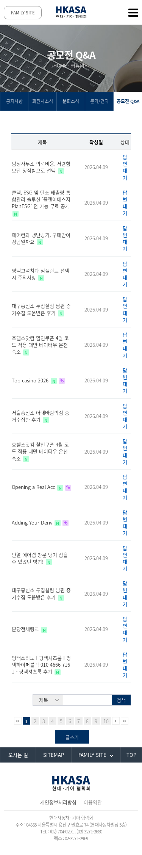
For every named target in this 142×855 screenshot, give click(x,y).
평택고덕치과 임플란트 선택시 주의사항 (40, 274)
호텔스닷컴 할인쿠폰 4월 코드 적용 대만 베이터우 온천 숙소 (40, 344)
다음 (116, 721)
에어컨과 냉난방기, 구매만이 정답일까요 (41, 238)
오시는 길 (18, 754)
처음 (18, 721)
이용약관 (93, 802)
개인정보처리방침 (58, 802)
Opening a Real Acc (34, 486)
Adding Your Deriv (33, 522)
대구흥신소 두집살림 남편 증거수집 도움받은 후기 (41, 309)
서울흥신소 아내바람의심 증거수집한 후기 (40, 416)
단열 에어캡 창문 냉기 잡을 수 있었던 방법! (40, 558)
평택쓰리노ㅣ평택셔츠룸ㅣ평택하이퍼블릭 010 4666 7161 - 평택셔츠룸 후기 (41, 664)
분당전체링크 (26, 629)
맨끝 (124, 721)
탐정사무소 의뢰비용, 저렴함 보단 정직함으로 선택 (41, 167)
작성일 (96, 142)
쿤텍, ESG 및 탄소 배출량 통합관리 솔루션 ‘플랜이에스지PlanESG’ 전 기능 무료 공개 (41, 199)
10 (106, 721)
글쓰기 (72, 737)
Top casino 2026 (31, 380)
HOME (60, 65)
